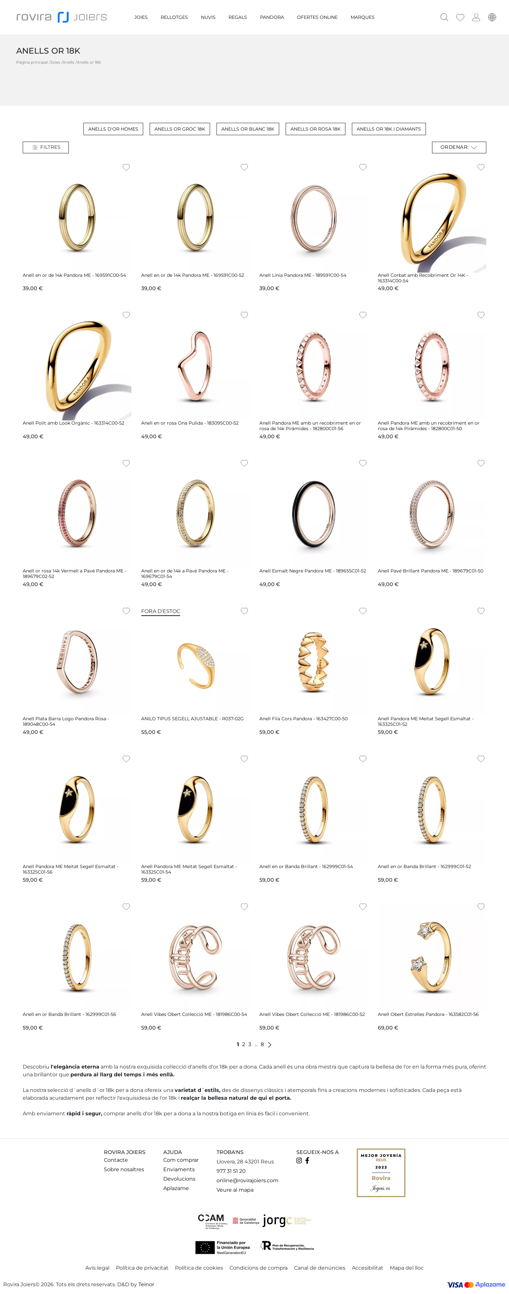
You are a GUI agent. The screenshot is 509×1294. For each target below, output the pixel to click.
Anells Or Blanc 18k (247, 129)
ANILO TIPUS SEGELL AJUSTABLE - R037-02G (192, 719)
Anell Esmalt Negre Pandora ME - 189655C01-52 (312, 571)
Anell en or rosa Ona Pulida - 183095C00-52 (190, 423)
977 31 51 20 (231, 1171)
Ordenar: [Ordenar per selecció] (459, 147)
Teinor (146, 1284)
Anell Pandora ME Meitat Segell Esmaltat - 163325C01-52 (426, 721)
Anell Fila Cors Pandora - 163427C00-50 (303, 719)
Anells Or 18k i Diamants (389, 129)
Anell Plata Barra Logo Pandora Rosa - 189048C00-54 (66, 721)
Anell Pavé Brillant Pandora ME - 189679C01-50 (430, 571)
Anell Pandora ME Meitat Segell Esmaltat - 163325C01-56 (70, 869)
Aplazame (176, 1188)
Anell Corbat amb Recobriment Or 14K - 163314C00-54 (423, 278)
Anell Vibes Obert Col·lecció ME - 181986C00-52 (312, 1014)
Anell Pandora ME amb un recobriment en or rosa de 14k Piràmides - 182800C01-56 (310, 425)
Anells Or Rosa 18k (316, 129)
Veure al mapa (235, 1190)
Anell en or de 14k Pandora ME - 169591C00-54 (74, 275)
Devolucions (179, 1179)
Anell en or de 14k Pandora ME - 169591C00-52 (192, 275)
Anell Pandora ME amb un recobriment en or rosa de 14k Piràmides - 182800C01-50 (428, 425)
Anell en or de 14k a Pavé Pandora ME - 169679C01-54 (185, 573)
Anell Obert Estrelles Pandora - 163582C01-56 (428, 1014)
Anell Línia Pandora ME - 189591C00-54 (302, 275)
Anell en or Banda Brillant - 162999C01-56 (69, 1014)
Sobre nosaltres (124, 1169)
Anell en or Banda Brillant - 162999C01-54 (306, 866)
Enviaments (179, 1169)
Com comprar (181, 1160)
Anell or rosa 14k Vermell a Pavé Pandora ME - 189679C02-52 (74, 573)
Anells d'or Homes (113, 129)
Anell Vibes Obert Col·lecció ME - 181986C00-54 (194, 1014)
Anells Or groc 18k (180, 129)
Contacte (116, 1160)
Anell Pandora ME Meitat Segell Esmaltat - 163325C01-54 (189, 869)
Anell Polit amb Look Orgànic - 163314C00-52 (73, 423)
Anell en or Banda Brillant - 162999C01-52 (424, 866)
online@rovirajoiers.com (248, 1180)
